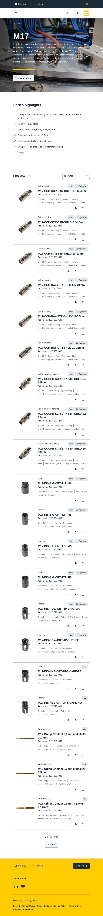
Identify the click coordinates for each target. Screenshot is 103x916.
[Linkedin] (16, 886)
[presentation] (37, 4)
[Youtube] (23, 886)
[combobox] (74, 176)
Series (17, 23)
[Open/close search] (67, 13)
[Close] (87, 4)
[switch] (69, 208)
